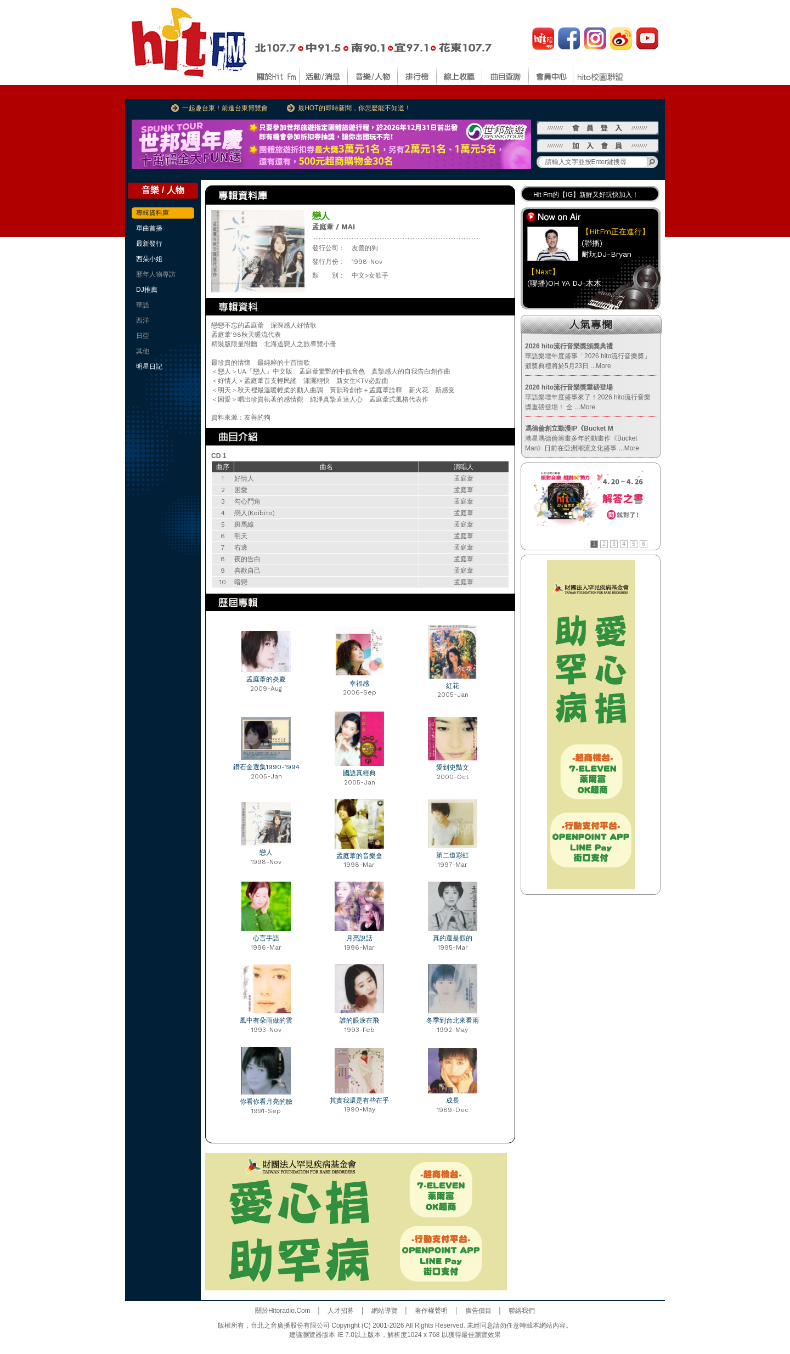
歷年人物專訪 (156, 274)
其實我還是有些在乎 (359, 1100)
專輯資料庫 (152, 213)
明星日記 (149, 366)
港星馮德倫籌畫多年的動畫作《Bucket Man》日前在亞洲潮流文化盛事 (582, 438)
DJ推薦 (146, 290)
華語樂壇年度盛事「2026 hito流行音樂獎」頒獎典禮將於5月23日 (588, 356)
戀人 (266, 852)
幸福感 (359, 683)
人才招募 (341, 1310)
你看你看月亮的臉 (266, 1101)
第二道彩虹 (452, 855)
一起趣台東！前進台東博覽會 (225, 108)
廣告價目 (478, 1310)
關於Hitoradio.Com (283, 1310)
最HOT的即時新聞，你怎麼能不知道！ (354, 108)
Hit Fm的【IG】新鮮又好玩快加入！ (586, 195)
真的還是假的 (452, 938)
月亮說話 (359, 938)
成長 (452, 1100)
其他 (142, 351)
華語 (142, 305)
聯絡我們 (522, 1310)
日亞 (142, 336)
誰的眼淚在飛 (359, 1020)
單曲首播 (149, 228)
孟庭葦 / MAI (333, 227)
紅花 (452, 686)
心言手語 (266, 938)
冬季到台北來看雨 (452, 1020)
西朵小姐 (149, 259)
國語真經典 (359, 773)
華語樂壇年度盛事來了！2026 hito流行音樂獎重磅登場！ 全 (588, 397)
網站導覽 (384, 1310)
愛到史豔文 (452, 767)
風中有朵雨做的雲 (266, 1020)
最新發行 (149, 243)
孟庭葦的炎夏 (266, 679)
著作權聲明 (431, 1310)
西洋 (142, 320)
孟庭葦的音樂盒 (359, 856)
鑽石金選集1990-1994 (266, 767)
